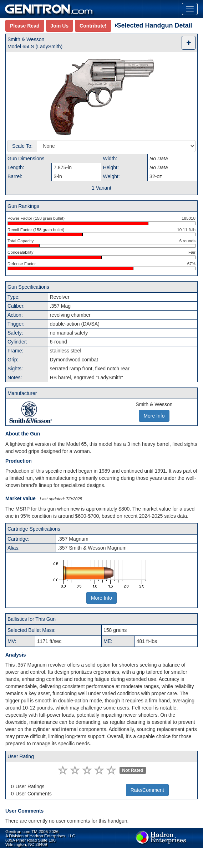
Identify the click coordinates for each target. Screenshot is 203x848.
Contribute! (93, 26)
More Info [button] (153, 416)
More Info (101, 598)
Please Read (25, 26)
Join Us (60, 26)
